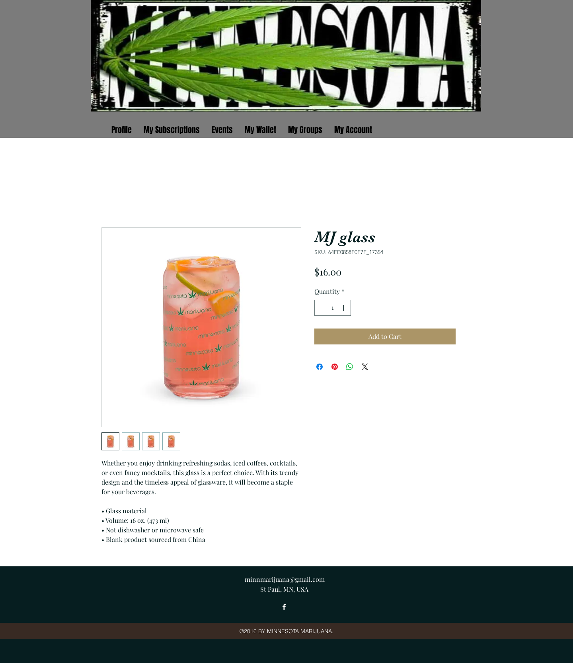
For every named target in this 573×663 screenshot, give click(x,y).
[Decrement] (321, 307)
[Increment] (344, 307)
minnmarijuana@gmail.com (285, 579)
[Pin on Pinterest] (334, 367)
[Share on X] (365, 367)
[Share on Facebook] (319, 367)
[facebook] (284, 607)
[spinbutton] (333, 307)
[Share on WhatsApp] (350, 367)
